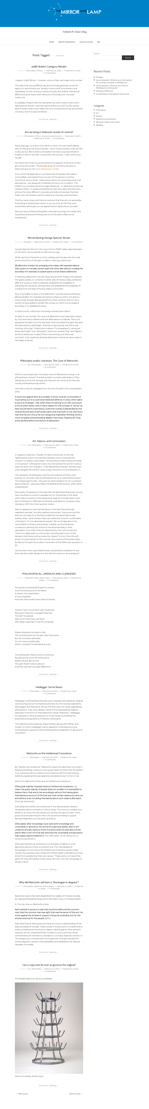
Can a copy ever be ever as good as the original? (49, 964)
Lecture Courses (86, 42)
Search (97, 54)
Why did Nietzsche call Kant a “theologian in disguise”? (49, 882)
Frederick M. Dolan (72, 70)
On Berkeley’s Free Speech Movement (112, 94)
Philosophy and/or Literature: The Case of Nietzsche (49, 360)
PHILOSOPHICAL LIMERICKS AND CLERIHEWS (49, 573)
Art (29, 365)
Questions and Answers (52, 136)
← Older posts (22, 1094)
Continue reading (49, 119)
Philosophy (31, 70)
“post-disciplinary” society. (47, 169)
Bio (98, 42)
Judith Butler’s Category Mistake (49, 66)
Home (51, 42)
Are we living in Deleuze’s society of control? (49, 132)
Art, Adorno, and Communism (49, 441)
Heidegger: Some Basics (49, 687)
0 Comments (50, 73)
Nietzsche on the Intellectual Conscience (49, 753)
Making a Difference (104, 91)
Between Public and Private (37, 578)
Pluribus (99, 77)
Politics (40, 70)
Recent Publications (67, 42)
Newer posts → (75, 1094)
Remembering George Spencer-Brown (49, 237)
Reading (27, 242)
